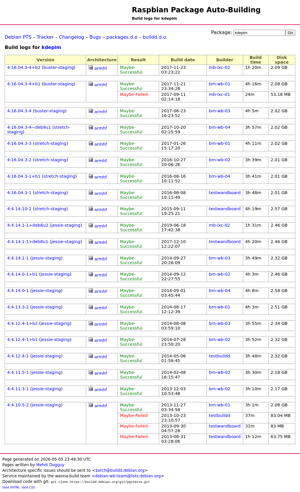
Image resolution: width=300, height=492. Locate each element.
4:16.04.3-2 (19, 159)
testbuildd (219, 356)
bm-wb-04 (219, 127)
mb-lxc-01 (219, 94)
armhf (100, 68)
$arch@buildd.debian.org (119, 470)
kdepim (51, 47)
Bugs (95, 37)
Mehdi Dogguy (50, 465)
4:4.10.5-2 (18, 405)
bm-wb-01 (219, 84)
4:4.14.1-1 (18, 258)
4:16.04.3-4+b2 (23, 67)
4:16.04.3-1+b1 (23, 176)
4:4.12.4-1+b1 (22, 339)
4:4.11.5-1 (18, 372)
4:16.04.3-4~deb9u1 (29, 127)
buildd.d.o (154, 37)
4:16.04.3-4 (19, 110)
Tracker (45, 37)
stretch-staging (51, 143)
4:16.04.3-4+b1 (23, 84)
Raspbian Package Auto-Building (196, 10)
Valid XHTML (11, 487)
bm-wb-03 (219, 110)
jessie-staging (65, 225)
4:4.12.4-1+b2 (22, 323)
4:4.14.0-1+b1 (22, 274)
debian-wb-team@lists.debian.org (128, 476)
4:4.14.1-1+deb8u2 (27, 225)
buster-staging (58, 67)
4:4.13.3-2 (18, 307)
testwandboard (225, 192)
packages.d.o (121, 37)
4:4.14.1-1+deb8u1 (27, 241)
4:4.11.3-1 (18, 388)
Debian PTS (18, 37)
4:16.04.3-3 (19, 143)
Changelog (71, 37)
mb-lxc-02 (219, 67)
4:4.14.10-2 (19, 208)
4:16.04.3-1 (19, 192)
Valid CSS (28, 487)
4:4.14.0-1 (18, 290)
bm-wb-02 (219, 159)
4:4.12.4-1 (18, 356)
